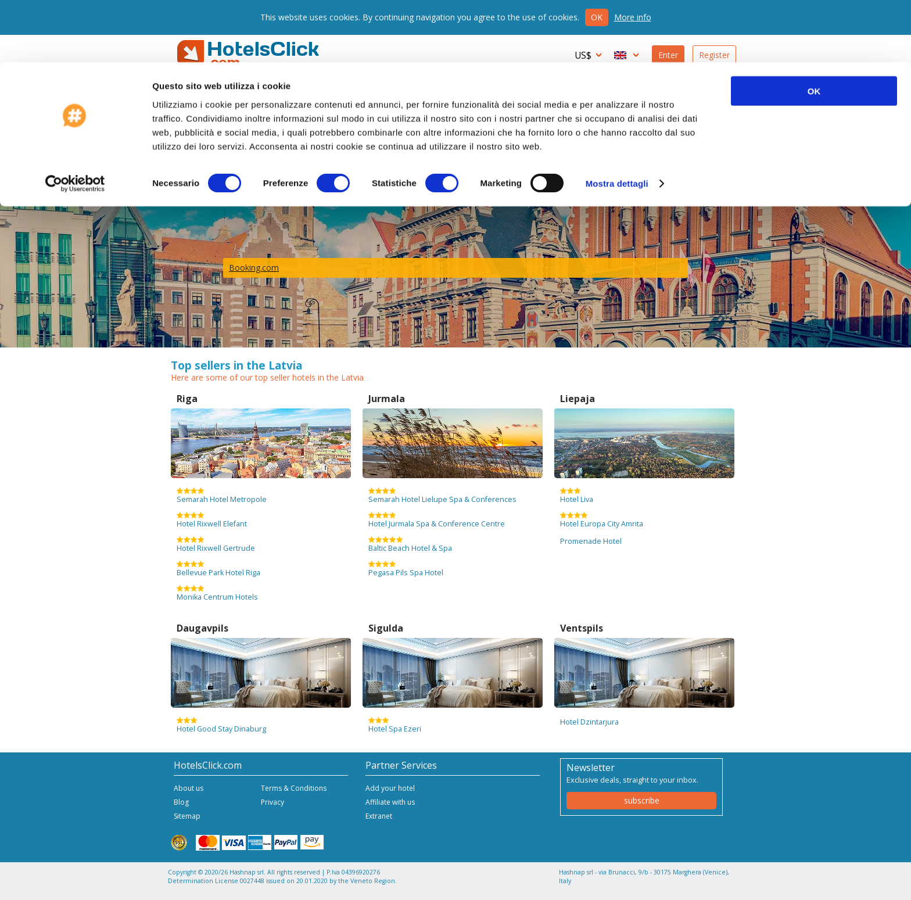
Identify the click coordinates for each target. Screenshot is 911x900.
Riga (187, 398)
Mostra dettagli (617, 122)
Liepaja (577, 398)
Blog (181, 802)
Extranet (378, 816)
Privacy (272, 802)
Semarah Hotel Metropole (222, 495)
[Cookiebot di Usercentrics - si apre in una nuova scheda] (75, 122)
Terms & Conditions (294, 788)
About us (188, 788)
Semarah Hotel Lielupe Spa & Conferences (442, 495)
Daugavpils (202, 628)
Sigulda (385, 628)
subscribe (641, 800)
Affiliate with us (390, 802)
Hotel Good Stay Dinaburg (221, 725)
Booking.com (254, 267)
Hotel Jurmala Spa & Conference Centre (436, 520)
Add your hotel (390, 788)
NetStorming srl (692, 887)
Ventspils (581, 628)
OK (814, 29)
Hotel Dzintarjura (589, 722)
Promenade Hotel (591, 541)
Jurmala (386, 398)
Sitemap (187, 816)
